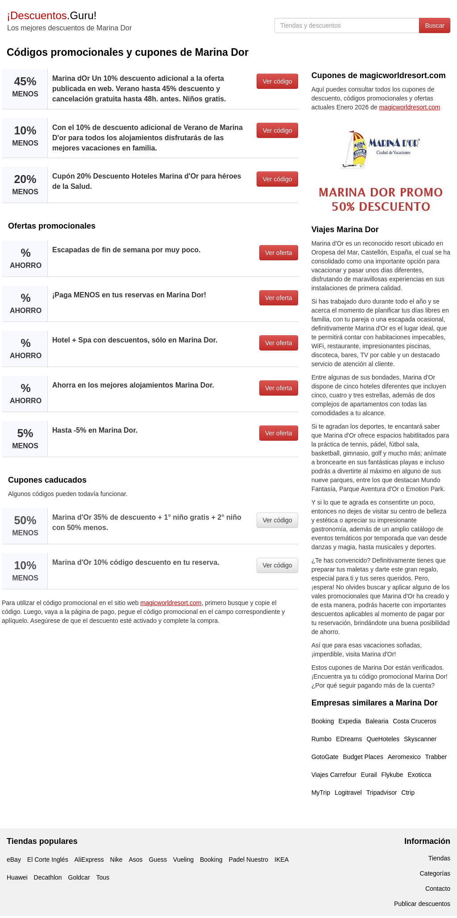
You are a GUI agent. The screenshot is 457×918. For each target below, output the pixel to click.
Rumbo (322, 739)
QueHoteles (382, 739)
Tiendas (439, 858)
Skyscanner (420, 739)
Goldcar (79, 877)
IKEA (281, 859)
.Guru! (51, 15)
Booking (323, 721)
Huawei (17, 877)
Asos (135, 859)
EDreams (349, 739)
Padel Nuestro (248, 859)
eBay (14, 859)
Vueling (183, 859)
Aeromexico (404, 756)
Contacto (437, 888)
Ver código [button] (277, 81)
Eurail (369, 774)
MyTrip (321, 792)
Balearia (377, 721)
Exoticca (419, 774)
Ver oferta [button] (278, 252)
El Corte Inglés (47, 859)
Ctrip (408, 792)
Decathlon (48, 877)
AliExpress (89, 859)
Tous (102, 877)
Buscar (435, 25)
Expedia (349, 721)
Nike (116, 859)
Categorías (435, 873)
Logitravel (348, 792)
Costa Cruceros (414, 721)
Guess (157, 859)
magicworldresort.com (171, 602)
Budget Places (363, 756)
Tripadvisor (381, 792)
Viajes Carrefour (334, 774)
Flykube (392, 774)
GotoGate (325, 756)
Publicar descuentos (422, 903)
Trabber (436, 756)
